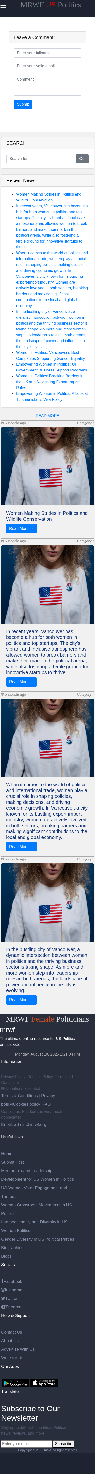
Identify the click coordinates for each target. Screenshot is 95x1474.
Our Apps (10, 1366)
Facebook (11, 1281)
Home (6, 1153)
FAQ (46, 1104)
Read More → (21, 528)
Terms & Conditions (20, 1095)
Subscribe (63, 1444)
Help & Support (15, 1315)
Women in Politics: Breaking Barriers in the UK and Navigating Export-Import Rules (49, 382)
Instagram (12, 1289)
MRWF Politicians (47, 1019)
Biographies (12, 1247)
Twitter (9, 1298)
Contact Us (11, 1332)
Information (11, 1061)
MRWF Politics (50, 4)
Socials (8, 1264)
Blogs (6, 1256)
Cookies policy (26, 1104)
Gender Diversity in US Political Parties (37, 1239)
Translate (10, 1391)
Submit (23, 104)
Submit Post (12, 1162)
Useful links (12, 1137)
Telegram (12, 1306)
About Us (10, 1340)
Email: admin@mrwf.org (23, 1124)
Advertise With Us (18, 1349)
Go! (82, 159)
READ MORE (47, 416)
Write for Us (12, 1357)
